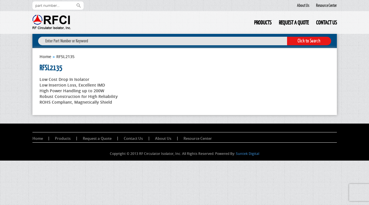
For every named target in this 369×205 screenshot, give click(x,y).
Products (262, 22)
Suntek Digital (247, 153)
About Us (303, 5)
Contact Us (326, 22)
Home (246, 23)
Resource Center (326, 5)
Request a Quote (294, 22)
